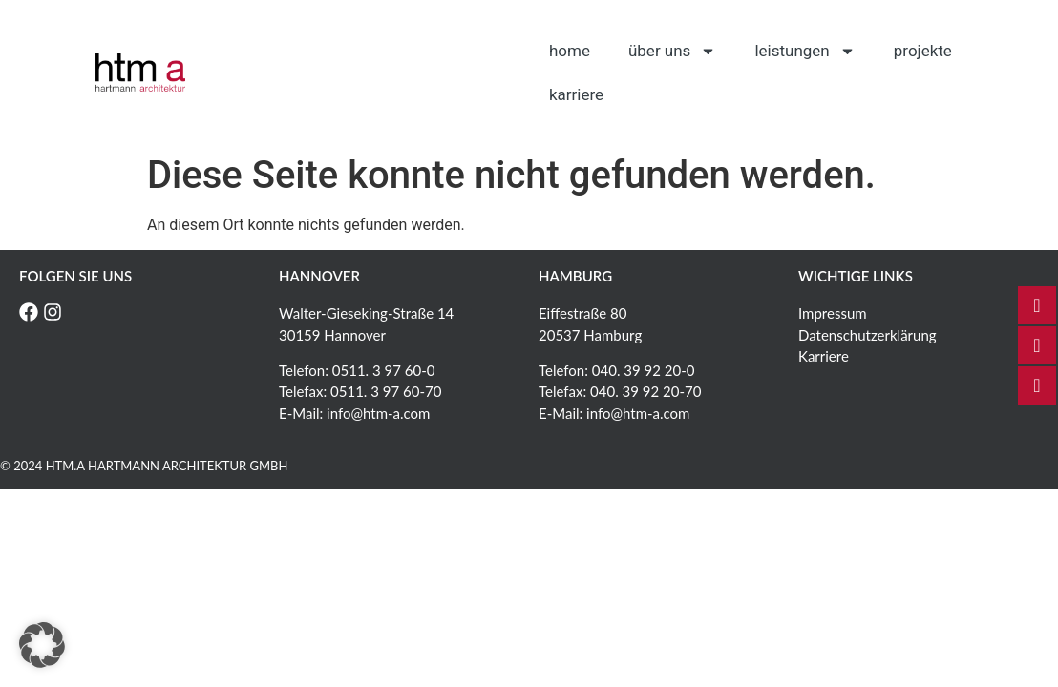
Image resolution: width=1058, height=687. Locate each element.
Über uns (672, 51)
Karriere (576, 94)
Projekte (923, 50)
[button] (42, 645)
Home (569, 50)
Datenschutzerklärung (867, 335)
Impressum (832, 313)
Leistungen (804, 51)
